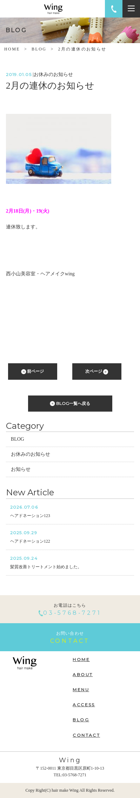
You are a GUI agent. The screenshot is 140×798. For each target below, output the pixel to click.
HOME (12, 49)
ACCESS (84, 704)
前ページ (32, 371)
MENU (81, 689)
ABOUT (83, 674)
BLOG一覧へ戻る (70, 403)
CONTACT (86, 735)
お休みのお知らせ (30, 454)
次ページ (96, 371)
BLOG (39, 49)
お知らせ (21, 469)
